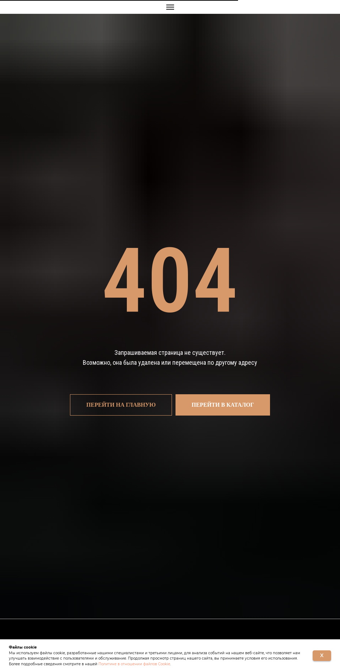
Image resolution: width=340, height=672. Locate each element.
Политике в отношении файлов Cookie (134, 664)
